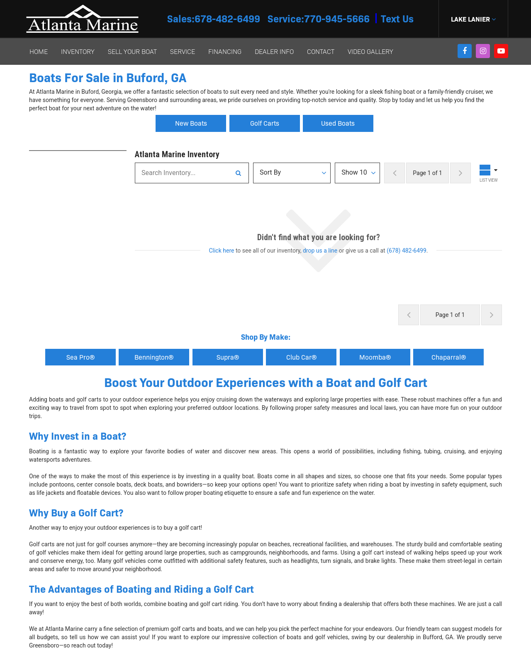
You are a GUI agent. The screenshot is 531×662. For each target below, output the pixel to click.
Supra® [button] (228, 357)
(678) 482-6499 (406, 250)
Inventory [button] (78, 51)
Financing (224, 51)
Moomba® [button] (375, 357)
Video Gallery (370, 51)
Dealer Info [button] (274, 51)
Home (38, 51)
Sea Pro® (80, 357)
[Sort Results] (292, 173)
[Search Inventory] (238, 173)
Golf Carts (264, 123)
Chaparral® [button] (448, 357)
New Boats (191, 123)
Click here (221, 250)
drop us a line (320, 250)
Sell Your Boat (132, 51)
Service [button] (182, 51)
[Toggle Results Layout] (489, 173)
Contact (320, 51)
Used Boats (338, 123)
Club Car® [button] (301, 357)
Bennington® (153, 357)
